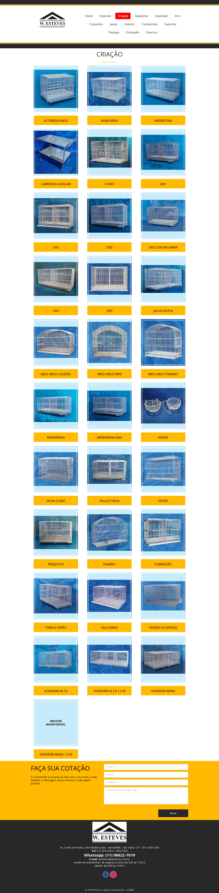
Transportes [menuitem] (149, 24)
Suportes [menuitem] (170, 24)
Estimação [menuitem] (132, 32)
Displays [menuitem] (113, 32)
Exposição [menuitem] (161, 16)
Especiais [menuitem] (105, 16)
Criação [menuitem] (123, 16)
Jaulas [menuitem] (113, 24)
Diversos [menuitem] (151, 32)
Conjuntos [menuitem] (96, 24)
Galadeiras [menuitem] (141, 16)
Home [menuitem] (89, 16)
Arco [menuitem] (178, 16)
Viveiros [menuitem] (129, 24)
